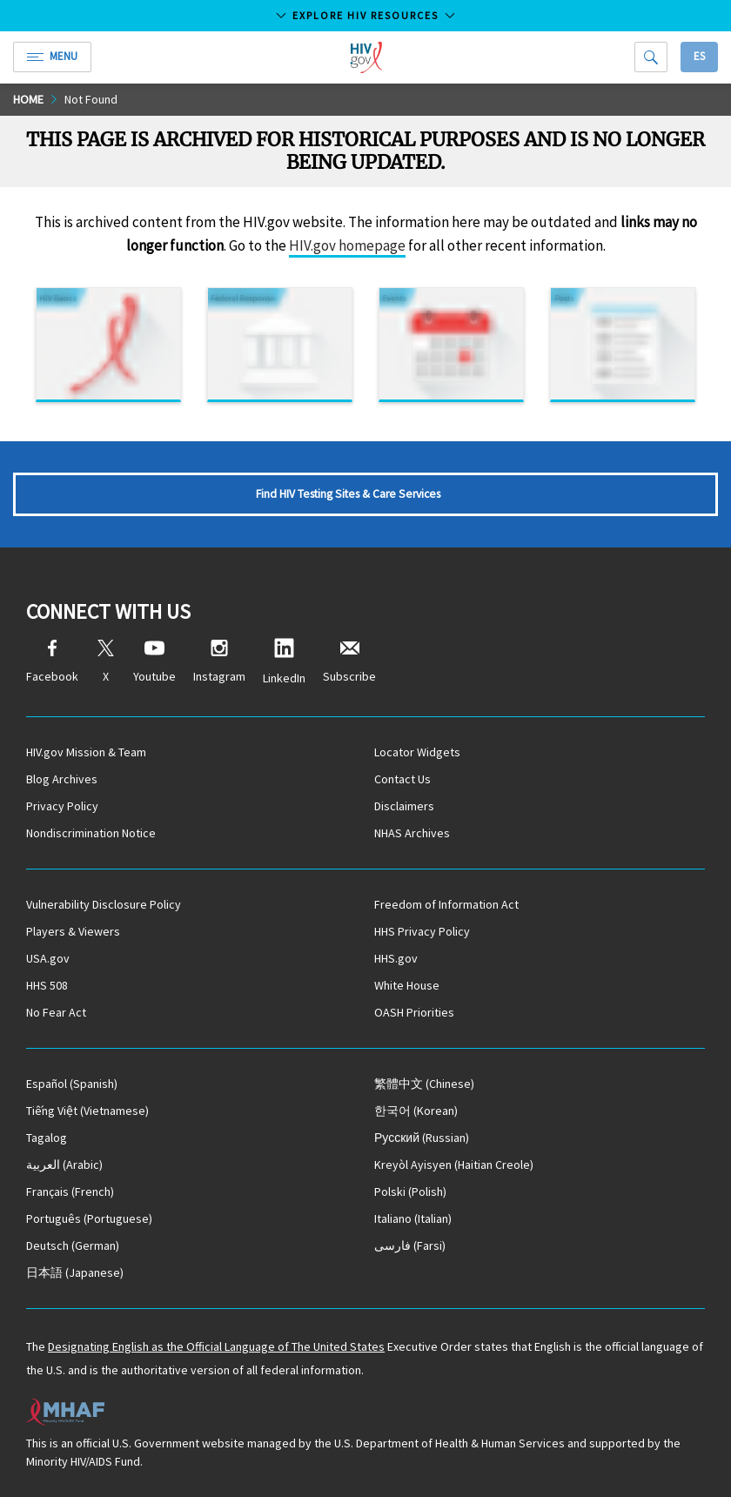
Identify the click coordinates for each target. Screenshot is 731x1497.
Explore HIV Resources (365, 15)
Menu (52, 56)
